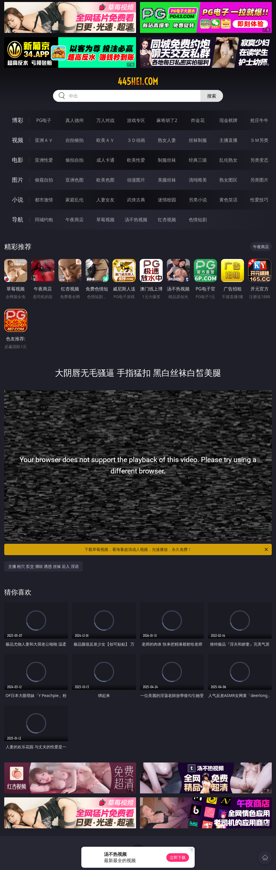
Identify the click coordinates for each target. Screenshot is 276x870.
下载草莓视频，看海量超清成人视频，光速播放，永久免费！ (176, 549)
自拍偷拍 (74, 140)
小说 (17, 199)
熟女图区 (228, 180)
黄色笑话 (228, 200)
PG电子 (43, 120)
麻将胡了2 (166, 120)
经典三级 (198, 160)
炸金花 (198, 120)
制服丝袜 (167, 160)
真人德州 (74, 120)
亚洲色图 (74, 180)
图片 (17, 180)
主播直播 (228, 140)
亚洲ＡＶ (44, 140)
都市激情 (44, 200)
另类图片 (259, 180)
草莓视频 (105, 219)
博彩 (17, 120)
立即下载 (178, 857)
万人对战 (105, 120)
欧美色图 (105, 180)
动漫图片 (136, 180)
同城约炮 (44, 219)
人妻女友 (105, 200)
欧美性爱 (136, 160)
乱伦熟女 (228, 160)
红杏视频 (167, 219)
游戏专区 (136, 120)
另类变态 (259, 160)
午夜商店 (74, 219)
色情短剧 (198, 219)
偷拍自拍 (74, 160)
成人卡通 (105, 160)
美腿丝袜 (167, 180)
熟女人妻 (167, 140)
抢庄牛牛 (259, 120)
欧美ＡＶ (105, 140)
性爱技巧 (259, 200)
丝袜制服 (198, 140)
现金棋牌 (228, 120)
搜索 (211, 96)
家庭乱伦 (74, 200)
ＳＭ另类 (259, 140)
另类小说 (198, 200)
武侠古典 (136, 200)
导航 (17, 219)
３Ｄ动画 (136, 140)
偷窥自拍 (44, 180)
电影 (17, 160)
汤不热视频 (136, 219)
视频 (17, 140)
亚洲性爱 (44, 160)
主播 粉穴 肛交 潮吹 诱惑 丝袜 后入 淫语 (43, 566)
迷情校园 (167, 200)
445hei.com (138, 81)
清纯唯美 (198, 180)
